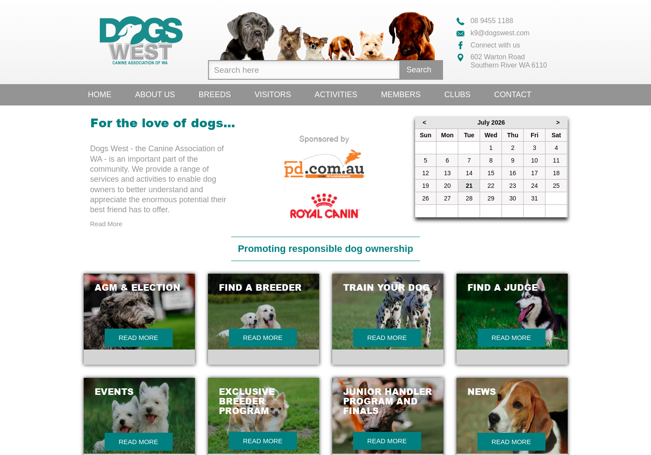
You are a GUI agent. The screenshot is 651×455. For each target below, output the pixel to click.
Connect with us (488, 45)
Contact (513, 94)
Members (401, 94)
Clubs (457, 94)
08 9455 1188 (485, 20)
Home (100, 94)
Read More (106, 224)
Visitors (273, 94)
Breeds (215, 94)
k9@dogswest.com (493, 33)
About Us (155, 94)
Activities (336, 94)
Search (418, 69)
